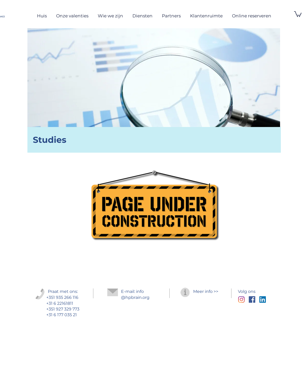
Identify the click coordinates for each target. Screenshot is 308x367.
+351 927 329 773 (62, 309)
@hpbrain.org (135, 297)
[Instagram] (241, 299)
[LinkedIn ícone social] (262, 299)
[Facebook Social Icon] (252, 299)
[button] (298, 14)
